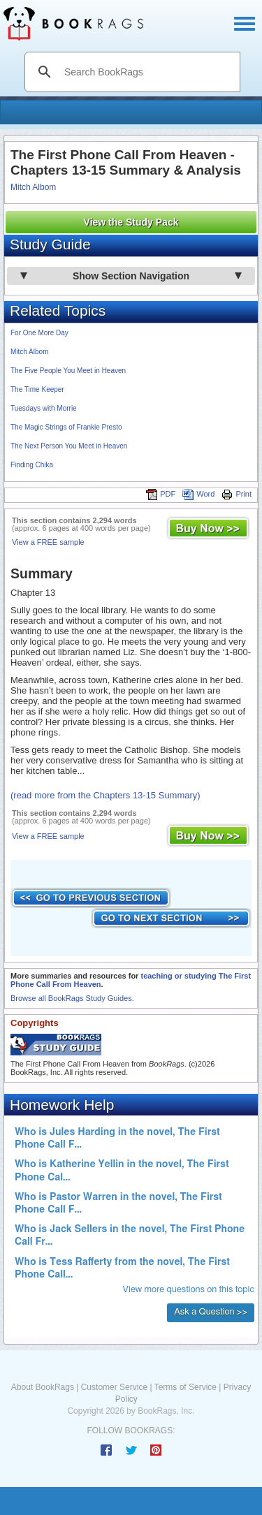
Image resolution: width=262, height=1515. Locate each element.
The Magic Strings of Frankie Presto (66, 427)
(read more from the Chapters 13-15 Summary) (105, 795)
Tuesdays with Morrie (43, 408)
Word (198, 494)
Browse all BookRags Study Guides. (72, 998)
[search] (147, 72)
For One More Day (39, 333)
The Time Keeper (37, 389)
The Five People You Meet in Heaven (68, 370)
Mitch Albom (33, 187)
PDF (160, 494)
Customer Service (114, 1387)
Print (236, 494)
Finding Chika (31, 465)
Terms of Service (185, 1387)
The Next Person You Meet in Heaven (68, 446)
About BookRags (42, 1387)
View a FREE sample (48, 542)
